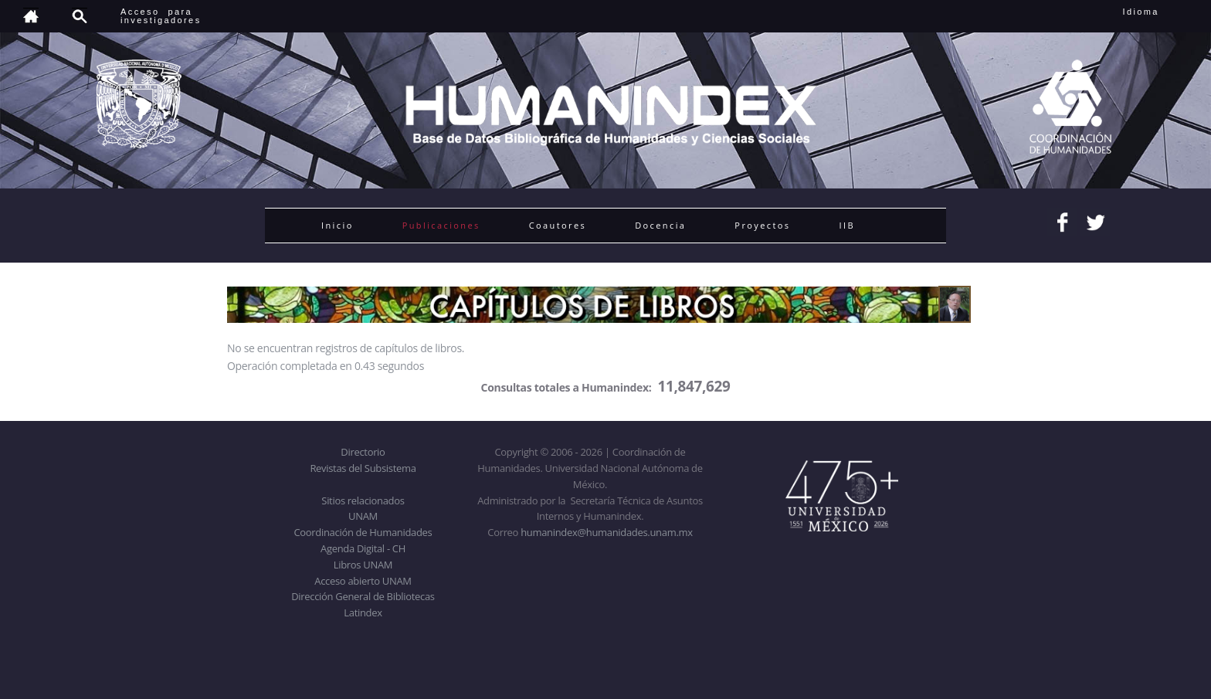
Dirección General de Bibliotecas (362, 596)
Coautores (557, 225)
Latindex (363, 612)
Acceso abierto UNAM (362, 581)
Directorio (363, 452)
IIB (846, 225)
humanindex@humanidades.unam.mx (607, 532)
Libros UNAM (363, 565)
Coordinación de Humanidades (363, 532)
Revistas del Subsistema (363, 468)
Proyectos (762, 225)
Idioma (1159, 11)
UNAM (363, 516)
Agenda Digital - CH (363, 548)
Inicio (337, 225)
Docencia (660, 225)
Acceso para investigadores (161, 16)
